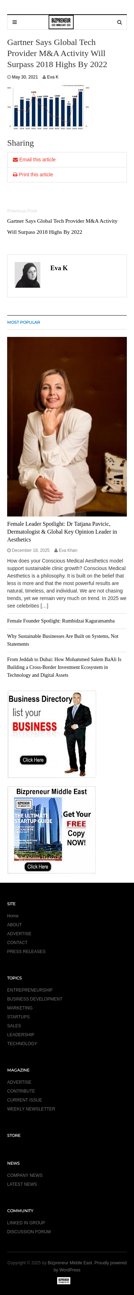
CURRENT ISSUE (24, 1100)
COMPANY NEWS (25, 1175)
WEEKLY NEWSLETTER (31, 1109)
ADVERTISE (19, 933)
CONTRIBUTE (21, 1091)
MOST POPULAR (23, 322)
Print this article (33, 174)
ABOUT (14, 924)
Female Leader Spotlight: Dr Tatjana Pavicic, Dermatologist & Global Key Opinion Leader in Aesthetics (62, 532)
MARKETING (20, 1008)
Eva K (53, 77)
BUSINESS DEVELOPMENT (35, 999)
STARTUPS (18, 1016)
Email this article (34, 159)
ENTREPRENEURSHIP (30, 990)
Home (13, 915)
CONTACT (17, 942)
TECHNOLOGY (22, 1043)
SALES (14, 1025)
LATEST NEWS (22, 1184)
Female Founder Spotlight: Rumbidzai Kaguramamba (61, 621)
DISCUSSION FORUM (29, 1231)
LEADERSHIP (20, 1034)
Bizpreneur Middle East (70, 1262)
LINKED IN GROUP (26, 1222)
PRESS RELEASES (26, 951)
